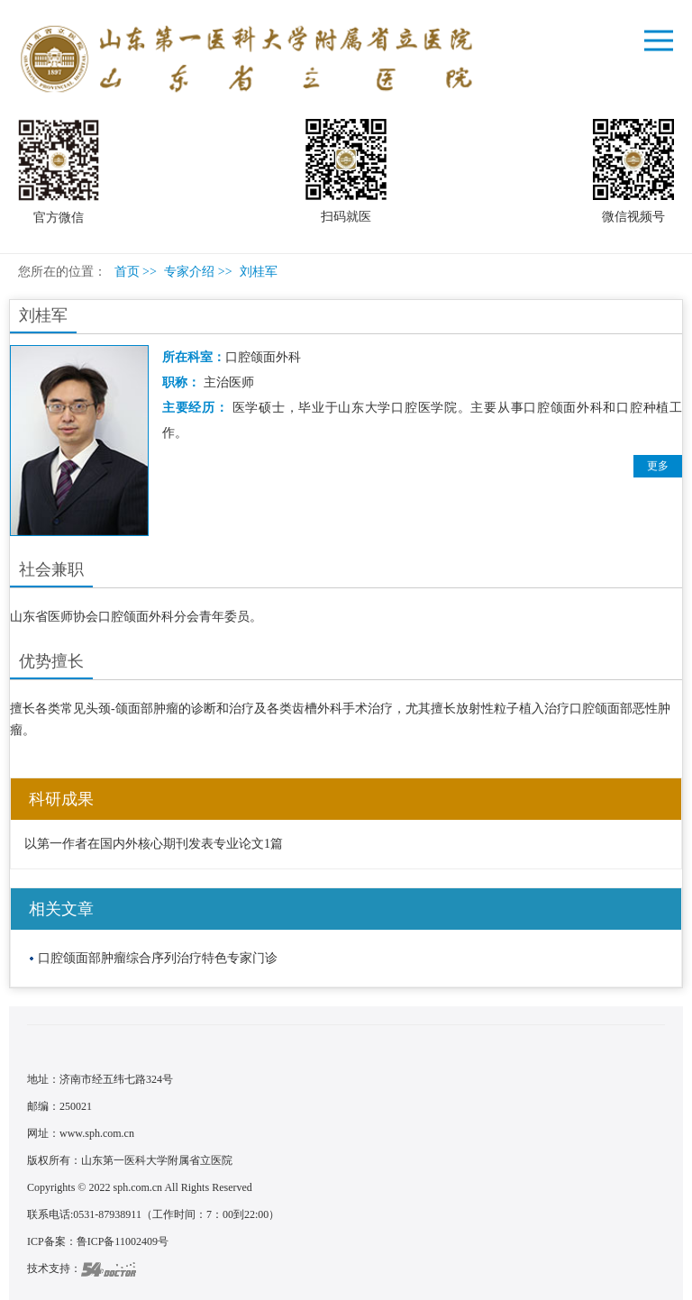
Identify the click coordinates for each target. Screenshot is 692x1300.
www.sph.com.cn (96, 1133)
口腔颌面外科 (263, 357)
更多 (658, 465)
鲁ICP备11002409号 (122, 1241)
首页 (127, 271)
